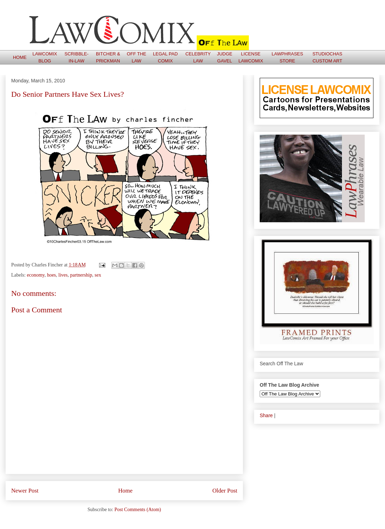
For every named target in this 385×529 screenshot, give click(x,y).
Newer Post (24, 490)
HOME (20, 57)
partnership (81, 275)
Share (266, 415)
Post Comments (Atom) (137, 509)
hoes (51, 275)
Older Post (224, 490)
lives (63, 275)
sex (97, 275)
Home (125, 490)
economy (35, 275)
